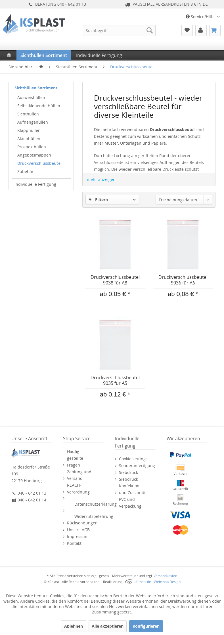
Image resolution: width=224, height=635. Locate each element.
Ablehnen (73, 626)
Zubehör (25, 171)
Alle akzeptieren (107, 626)
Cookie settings (133, 458)
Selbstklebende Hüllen (38, 105)
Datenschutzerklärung (95, 504)
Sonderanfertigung (137, 465)
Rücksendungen (82, 523)
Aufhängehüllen (32, 122)
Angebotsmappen (34, 155)
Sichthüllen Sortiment (35, 87)
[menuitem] (119, 30)
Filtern (98, 199)
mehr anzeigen (101, 179)
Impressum (78, 536)
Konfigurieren (146, 626)
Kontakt (74, 543)
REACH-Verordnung (78, 488)
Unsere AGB (78, 529)
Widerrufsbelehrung (93, 516)
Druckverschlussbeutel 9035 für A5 (115, 380)
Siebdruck (128, 472)
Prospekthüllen (31, 146)
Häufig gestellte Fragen (75, 458)
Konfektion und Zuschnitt (132, 489)
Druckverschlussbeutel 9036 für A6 (183, 280)
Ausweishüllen (31, 97)
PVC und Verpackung (130, 503)
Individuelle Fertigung (35, 184)
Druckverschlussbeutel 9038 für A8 (115, 280)
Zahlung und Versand (79, 475)
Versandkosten (165, 575)
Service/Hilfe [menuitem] (201, 16)
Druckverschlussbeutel (39, 163)
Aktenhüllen (28, 138)
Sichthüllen (28, 114)
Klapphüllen (29, 130)
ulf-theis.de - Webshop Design (157, 581)
